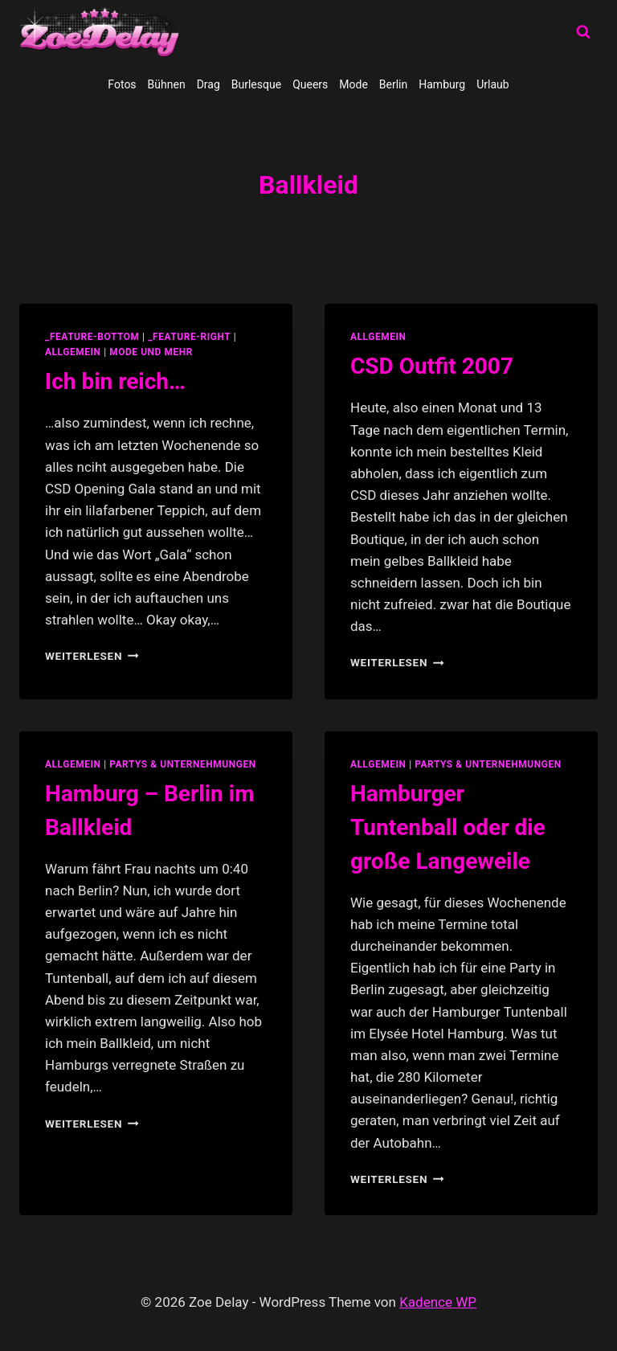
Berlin (393, 84)
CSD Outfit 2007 (431, 366)
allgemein (73, 352)
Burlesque (256, 84)
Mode (353, 84)
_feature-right (189, 336)
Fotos (122, 84)
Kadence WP (437, 1302)
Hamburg (442, 84)
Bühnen (167, 84)
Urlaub (492, 84)
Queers (310, 84)
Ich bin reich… (115, 381)
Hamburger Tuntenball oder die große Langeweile (447, 827)
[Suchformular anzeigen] (583, 32)
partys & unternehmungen (182, 764)
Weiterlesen (92, 655)
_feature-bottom (92, 336)
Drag (208, 84)
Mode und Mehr (151, 352)
